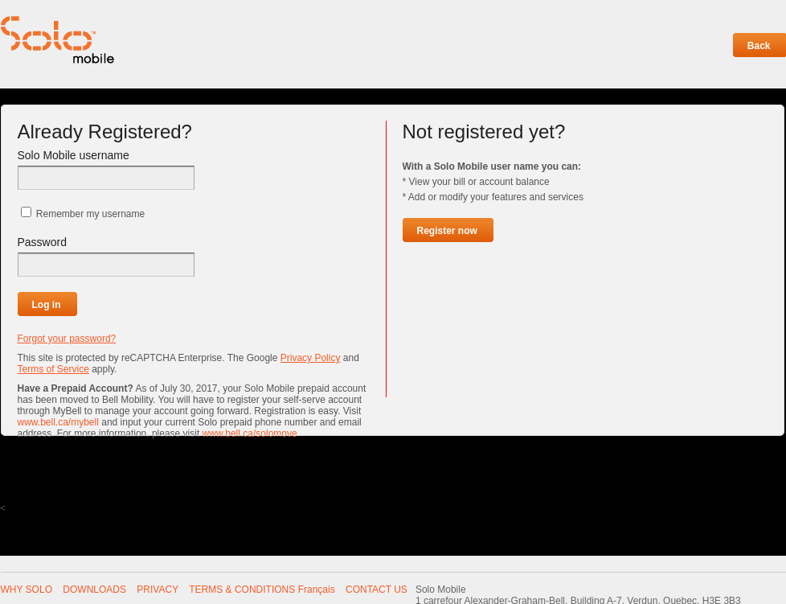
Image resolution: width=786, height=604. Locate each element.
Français (316, 589)
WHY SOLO (26, 589)
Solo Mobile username (73, 155)
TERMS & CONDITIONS (242, 589)
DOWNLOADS (94, 589)
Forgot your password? (67, 338)
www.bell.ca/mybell (58, 422)
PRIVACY (157, 589)
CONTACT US (376, 589)
